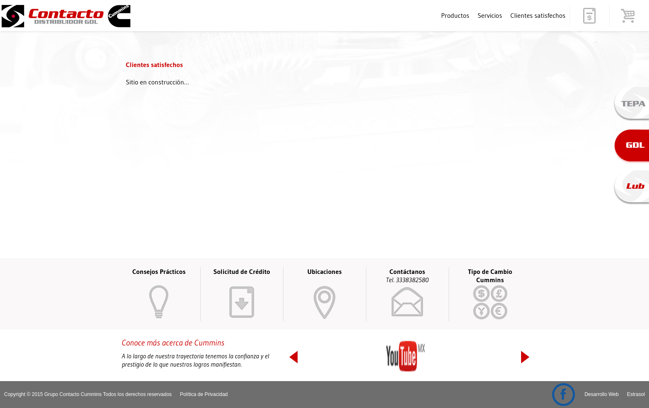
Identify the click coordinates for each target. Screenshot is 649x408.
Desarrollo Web (601, 394)
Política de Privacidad (204, 394)
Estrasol (636, 394)
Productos (455, 15)
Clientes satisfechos (537, 15)
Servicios (490, 15)
